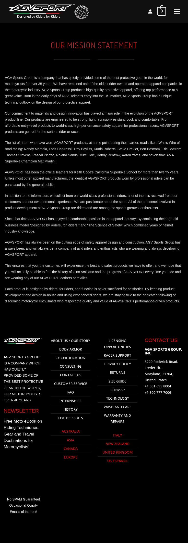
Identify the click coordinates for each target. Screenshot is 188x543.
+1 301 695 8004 (158, 386)
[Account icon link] (150, 11)
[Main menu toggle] (177, 11)
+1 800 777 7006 (158, 392)
